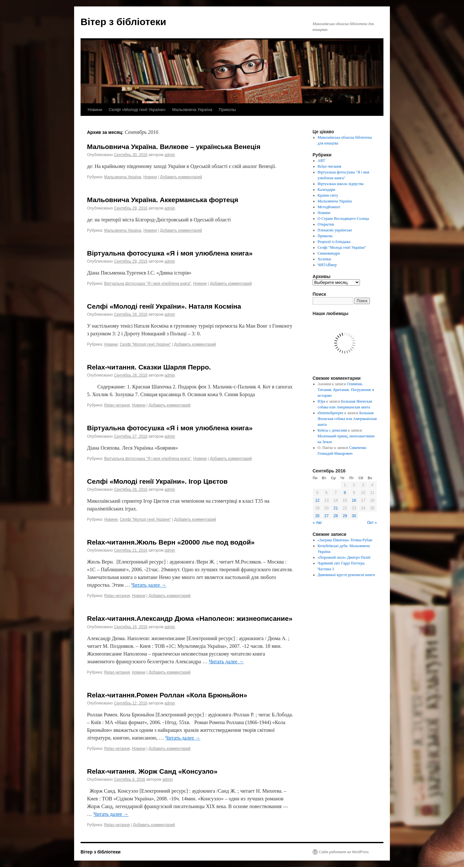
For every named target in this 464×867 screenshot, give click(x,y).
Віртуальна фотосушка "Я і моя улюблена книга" (147, 283)
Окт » (372, 522)
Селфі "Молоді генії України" (145, 344)
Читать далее (149, 585)
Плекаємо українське (335, 230)
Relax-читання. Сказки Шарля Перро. (149, 367)
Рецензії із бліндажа (334, 241)
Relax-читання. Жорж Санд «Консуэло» (152, 771)
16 (354, 500)
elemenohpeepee (330, 413)
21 (336, 508)
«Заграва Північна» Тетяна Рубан (345, 540)
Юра (321, 401)
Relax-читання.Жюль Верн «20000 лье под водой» (171, 542)
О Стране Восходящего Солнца (343, 218)
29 (345, 516)
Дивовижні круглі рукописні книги (346, 575)
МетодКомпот (329, 207)
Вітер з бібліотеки (123, 21)
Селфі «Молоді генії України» (137, 109)
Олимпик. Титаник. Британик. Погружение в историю (346, 390)
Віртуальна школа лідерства (341, 184)
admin (170, 155)
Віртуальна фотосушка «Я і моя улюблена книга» (170, 253)
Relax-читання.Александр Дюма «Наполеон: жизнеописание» (190, 618)
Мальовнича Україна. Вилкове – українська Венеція (173, 146)
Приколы (227, 109)
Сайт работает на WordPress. (344, 852)
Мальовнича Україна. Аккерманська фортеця (162, 199)
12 (317, 500)
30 (354, 516)
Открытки (326, 224)
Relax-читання (117, 405)
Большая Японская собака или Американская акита (347, 419)
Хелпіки (324, 259)
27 (326, 516)
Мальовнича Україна (192, 109)
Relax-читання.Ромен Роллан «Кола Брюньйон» (167, 695)
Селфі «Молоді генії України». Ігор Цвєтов (157, 481)
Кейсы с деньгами (332, 430)
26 (317, 516)
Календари (326, 189)
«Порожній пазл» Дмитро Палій (344, 557)
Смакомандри (329, 253)
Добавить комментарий (181, 177)
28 (336, 516)
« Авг (317, 522)
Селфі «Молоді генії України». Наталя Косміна (164, 306)
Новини (95, 109)
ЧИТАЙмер (327, 265)
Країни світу (328, 195)
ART (321, 160)
